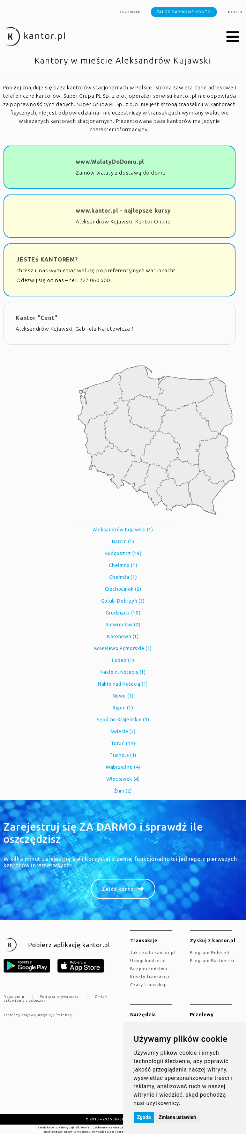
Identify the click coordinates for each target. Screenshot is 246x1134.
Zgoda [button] (144, 1117)
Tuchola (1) (123, 755)
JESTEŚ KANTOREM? (47, 259)
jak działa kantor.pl (152, 952)
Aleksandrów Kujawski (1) (123, 529)
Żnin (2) (123, 791)
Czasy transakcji (148, 984)
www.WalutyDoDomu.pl (110, 162)
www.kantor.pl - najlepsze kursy (123, 210)
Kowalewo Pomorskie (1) (123, 648)
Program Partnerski (212, 960)
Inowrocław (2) (123, 624)
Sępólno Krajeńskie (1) (123, 719)
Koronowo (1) (123, 636)
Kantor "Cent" (36, 318)
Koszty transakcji (149, 976)
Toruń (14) (123, 743)
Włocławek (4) (123, 779)
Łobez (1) (123, 660)
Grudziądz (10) (123, 613)
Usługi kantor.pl (148, 960)
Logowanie (130, 12)
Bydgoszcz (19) (123, 553)
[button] (232, 37)
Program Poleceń (209, 952)
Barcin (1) (123, 541)
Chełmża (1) (123, 577)
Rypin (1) (123, 707)
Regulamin (13, 997)
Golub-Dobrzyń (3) (123, 601)
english (234, 12)
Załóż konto (118, 888)
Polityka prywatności (60, 997)
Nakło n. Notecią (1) (123, 672)
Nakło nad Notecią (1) (123, 684)
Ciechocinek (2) (123, 589)
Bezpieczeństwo (148, 968)
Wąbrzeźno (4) (123, 767)
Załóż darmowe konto (184, 12)
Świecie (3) (123, 731)
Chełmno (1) (123, 565)
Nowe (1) (123, 696)
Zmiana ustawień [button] (177, 1117)
